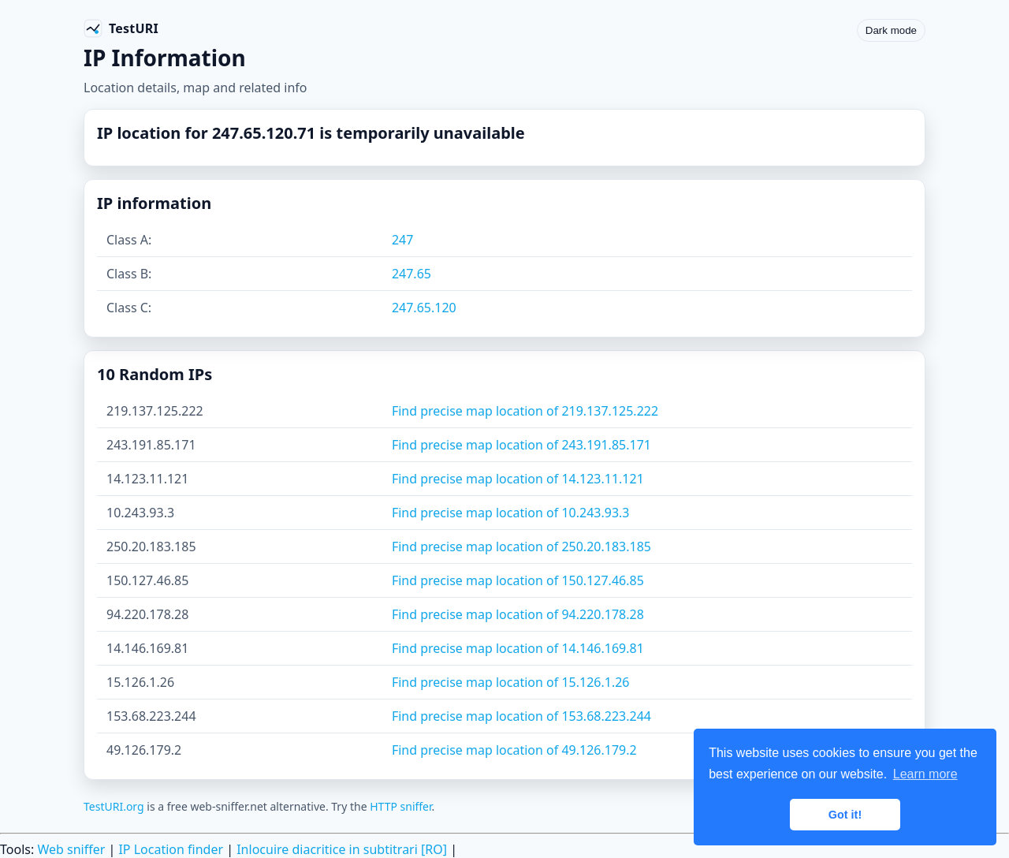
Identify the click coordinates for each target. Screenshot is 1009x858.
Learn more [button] (925, 774)
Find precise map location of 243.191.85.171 (521, 444)
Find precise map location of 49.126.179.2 (514, 750)
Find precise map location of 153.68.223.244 (521, 716)
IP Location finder (170, 849)
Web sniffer (71, 849)
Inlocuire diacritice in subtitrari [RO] (341, 849)
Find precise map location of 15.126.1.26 (511, 682)
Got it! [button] (845, 814)
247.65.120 (424, 307)
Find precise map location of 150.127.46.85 (518, 580)
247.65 (411, 273)
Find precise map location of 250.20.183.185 (521, 546)
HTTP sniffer (400, 806)
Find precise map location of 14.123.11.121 (518, 478)
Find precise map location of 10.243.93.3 (511, 512)
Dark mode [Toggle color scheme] (891, 30)
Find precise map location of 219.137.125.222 (525, 411)
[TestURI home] (121, 28)
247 (402, 239)
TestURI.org (114, 806)
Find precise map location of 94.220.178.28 (518, 614)
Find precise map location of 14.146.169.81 (518, 648)
